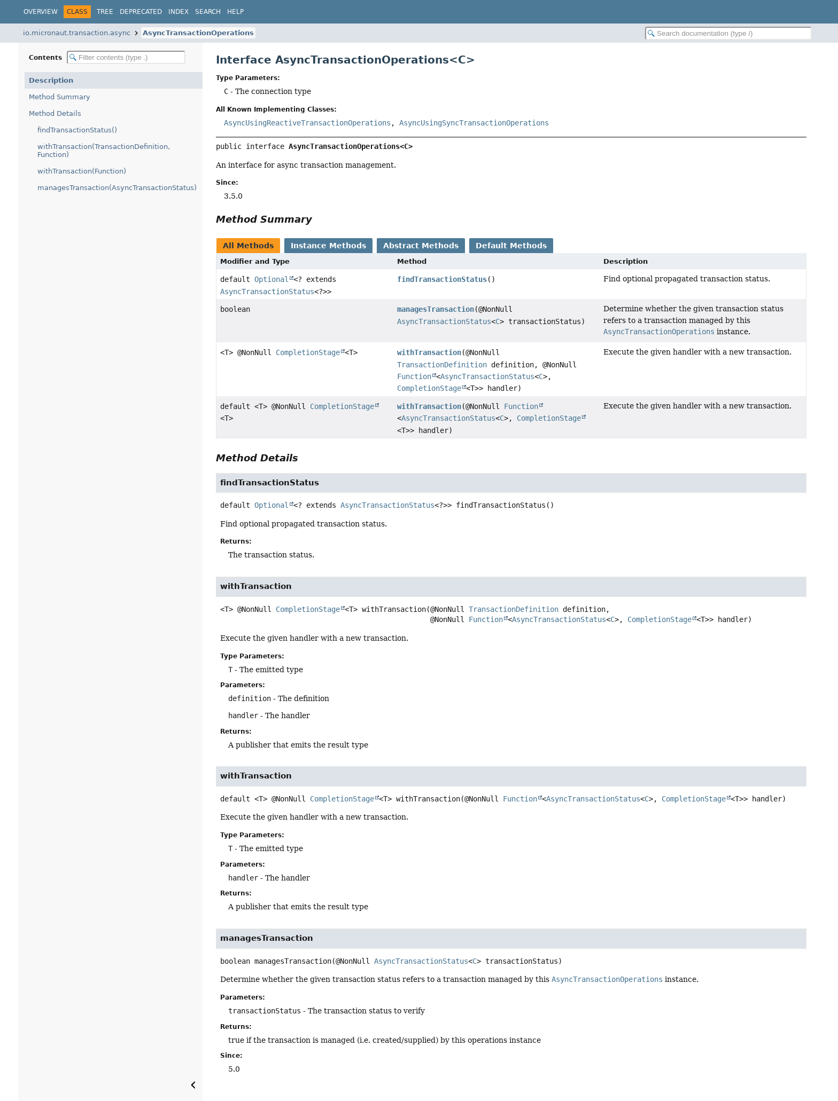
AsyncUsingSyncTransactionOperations (474, 123)
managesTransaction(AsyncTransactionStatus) (117, 188)
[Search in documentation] (728, 33)
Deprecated (141, 11)
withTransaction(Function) (81, 171)
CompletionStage (308, 352)
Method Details (55, 113)
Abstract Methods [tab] (421, 245)
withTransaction (429, 352)
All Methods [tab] (248, 245)
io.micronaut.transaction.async (76, 33)
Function (414, 376)
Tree (105, 11)
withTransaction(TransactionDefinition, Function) (103, 151)
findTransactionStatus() (77, 130)
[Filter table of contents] (126, 57)
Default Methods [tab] (511, 245)
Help (235, 11)
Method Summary (59, 97)
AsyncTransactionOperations (198, 33)
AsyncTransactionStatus (267, 291)
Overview (41, 11)
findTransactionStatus (442, 279)
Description (51, 80)
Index (178, 11)
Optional (271, 279)
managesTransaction (435, 309)
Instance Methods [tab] (328, 245)
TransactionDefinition (442, 364)
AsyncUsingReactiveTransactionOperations (307, 123)
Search (208, 11)
